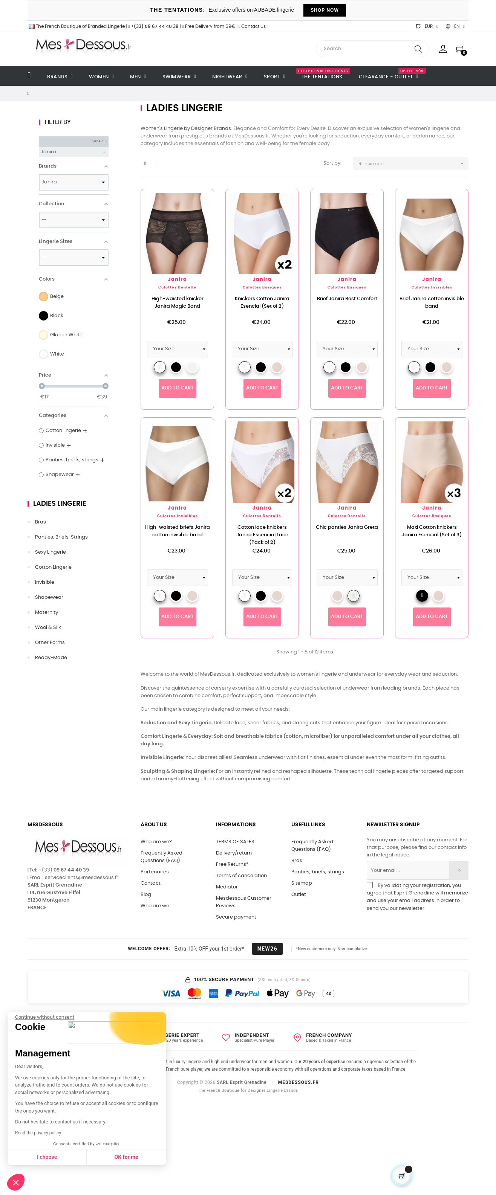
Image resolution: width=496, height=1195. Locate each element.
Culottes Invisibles (432, 287)
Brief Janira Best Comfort (347, 298)
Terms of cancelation (241, 875)
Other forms (50, 642)
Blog (146, 894)
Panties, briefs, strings (61, 537)
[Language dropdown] (455, 26)
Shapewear (49, 597)
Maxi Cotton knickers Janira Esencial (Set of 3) (432, 531)
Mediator (227, 887)
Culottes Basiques (262, 287)
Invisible (44, 582)
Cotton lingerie (53, 567)
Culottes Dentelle (177, 287)
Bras (40, 522)
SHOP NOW (324, 10)
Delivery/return (234, 853)
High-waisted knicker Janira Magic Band (178, 302)
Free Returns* (232, 864)
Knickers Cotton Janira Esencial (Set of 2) (262, 302)
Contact (151, 883)
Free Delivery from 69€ (208, 26)
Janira (177, 279)
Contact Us (252, 26)
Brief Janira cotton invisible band (432, 302)
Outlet (298, 894)
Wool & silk (48, 627)
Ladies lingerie (59, 504)
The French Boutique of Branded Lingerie (76, 26)
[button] (16, 1182)
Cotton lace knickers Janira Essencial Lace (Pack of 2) (262, 535)
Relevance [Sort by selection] (413, 163)
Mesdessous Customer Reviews (243, 902)
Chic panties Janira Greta (347, 527)
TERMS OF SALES (235, 841)
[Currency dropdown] (427, 26)
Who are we (155, 905)
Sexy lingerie (50, 552)
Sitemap (301, 883)
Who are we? (156, 841)
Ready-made (51, 657)
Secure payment (236, 917)
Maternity (46, 612)
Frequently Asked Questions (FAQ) (161, 857)
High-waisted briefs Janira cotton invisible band (177, 531)
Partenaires (155, 872)
